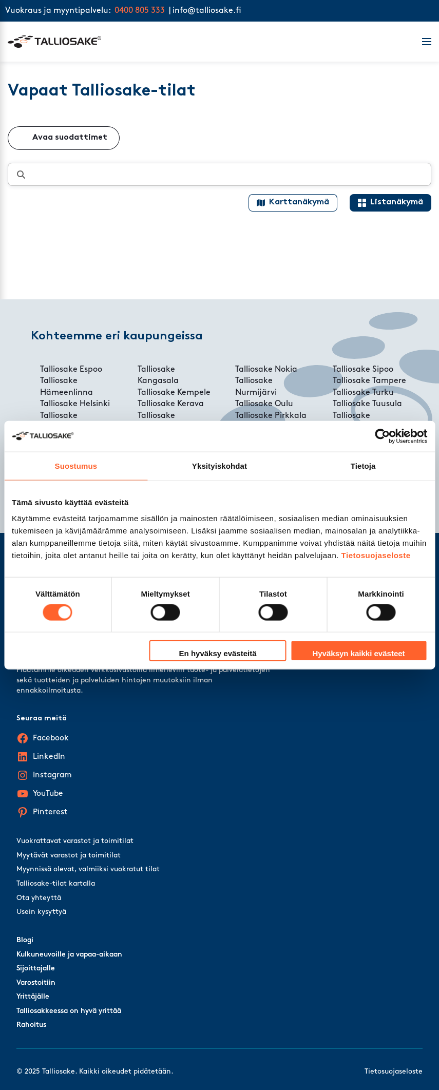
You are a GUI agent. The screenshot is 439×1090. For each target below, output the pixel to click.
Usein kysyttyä (41, 912)
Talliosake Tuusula (367, 404)
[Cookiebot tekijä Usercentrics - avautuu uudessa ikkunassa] (382, 436)
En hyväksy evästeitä (218, 653)
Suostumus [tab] (76, 465)
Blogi (24, 940)
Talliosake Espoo (71, 370)
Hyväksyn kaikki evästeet (358, 653)
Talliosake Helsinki (75, 404)
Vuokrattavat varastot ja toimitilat (74, 841)
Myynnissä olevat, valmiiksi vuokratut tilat (88, 869)
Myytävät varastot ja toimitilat (68, 855)
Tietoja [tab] (363, 465)
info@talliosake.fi (207, 11)
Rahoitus (31, 1025)
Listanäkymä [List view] (396, 202)
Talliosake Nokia (266, 370)
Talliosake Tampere (369, 381)
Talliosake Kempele (174, 393)
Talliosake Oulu (264, 404)
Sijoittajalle (35, 968)
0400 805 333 (139, 11)
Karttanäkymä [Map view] (299, 202)
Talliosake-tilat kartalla (55, 884)
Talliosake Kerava (171, 404)
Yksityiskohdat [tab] (219, 465)
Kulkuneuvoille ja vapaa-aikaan (69, 955)
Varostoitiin (35, 983)
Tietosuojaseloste (376, 555)
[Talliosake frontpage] (209, 41)
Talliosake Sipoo (363, 370)
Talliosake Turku (363, 393)
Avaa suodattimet (69, 137)
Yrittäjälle (32, 997)
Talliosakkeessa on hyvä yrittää (68, 1011)
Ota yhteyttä (38, 898)
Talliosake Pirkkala (271, 416)
